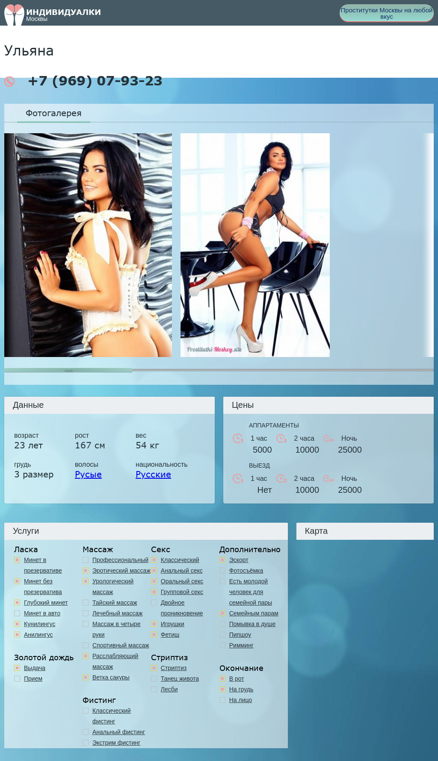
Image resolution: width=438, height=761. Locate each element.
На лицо (240, 700)
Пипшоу (240, 634)
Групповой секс (182, 591)
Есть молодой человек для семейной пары (250, 592)
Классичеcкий (180, 559)
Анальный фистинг (118, 732)
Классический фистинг (111, 716)
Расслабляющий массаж (115, 661)
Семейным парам (253, 613)
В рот (236, 678)
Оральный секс (182, 581)
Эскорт (239, 559)
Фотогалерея (54, 113)
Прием (33, 678)
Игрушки (172, 624)
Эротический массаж (121, 570)
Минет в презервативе (43, 565)
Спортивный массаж (120, 645)
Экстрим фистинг (116, 742)
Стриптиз (173, 667)
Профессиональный (120, 559)
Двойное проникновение (182, 608)
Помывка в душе (252, 624)
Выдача (34, 667)
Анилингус (38, 634)
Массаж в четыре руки (116, 629)
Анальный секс (182, 570)
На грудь (241, 689)
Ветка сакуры (111, 677)
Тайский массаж (114, 602)
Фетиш (170, 634)
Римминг (241, 645)
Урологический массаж (112, 586)
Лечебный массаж (117, 613)
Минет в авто (42, 613)
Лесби (169, 689)
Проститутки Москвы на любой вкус (387, 13)
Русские (153, 474)
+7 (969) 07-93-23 (83, 80)
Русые (88, 474)
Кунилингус (39, 624)
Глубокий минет (46, 602)
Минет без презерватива (43, 586)
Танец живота (180, 678)
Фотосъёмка (246, 570)
